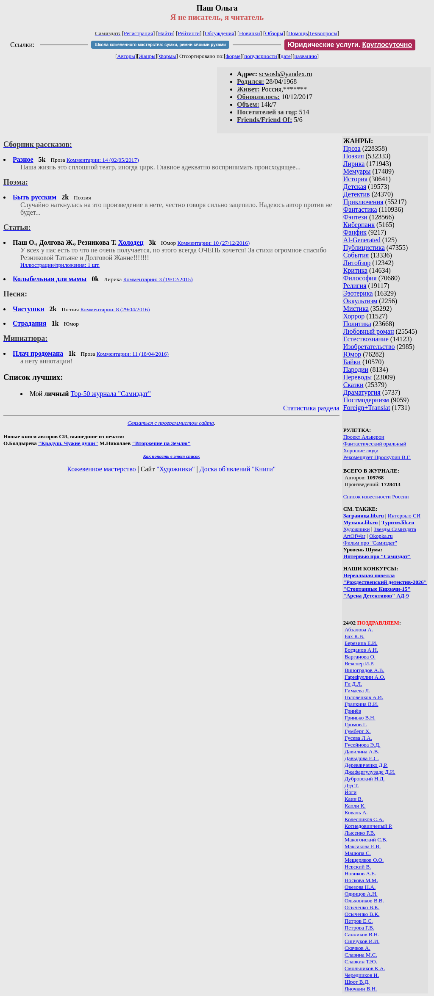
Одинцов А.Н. (361, 894)
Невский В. (358, 866)
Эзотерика (358, 293)
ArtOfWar (354, 536)
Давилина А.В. (362, 751)
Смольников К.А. (365, 968)
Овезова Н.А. (360, 887)
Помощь (298, 33)
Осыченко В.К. (362, 907)
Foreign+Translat (366, 407)
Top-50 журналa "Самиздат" (111, 393)
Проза (352, 148)
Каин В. (354, 799)
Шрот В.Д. (357, 982)
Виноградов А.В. (364, 670)
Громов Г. (356, 724)
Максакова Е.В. (363, 846)
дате (286, 56)
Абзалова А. (359, 629)
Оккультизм (360, 300)
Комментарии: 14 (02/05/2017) (103, 160)
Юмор (352, 354)
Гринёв (353, 711)
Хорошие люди (360, 450)
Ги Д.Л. (353, 684)
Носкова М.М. (361, 880)
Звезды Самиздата (395, 529)
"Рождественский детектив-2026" (385, 582)
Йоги (350, 792)
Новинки (249, 33)
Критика (355, 270)
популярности (260, 56)
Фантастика (360, 209)
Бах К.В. (354, 636)
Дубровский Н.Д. (365, 778)
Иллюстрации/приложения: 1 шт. (60, 265)
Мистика (356, 308)
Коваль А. (356, 812)
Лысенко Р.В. (360, 833)
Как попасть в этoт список (171, 456)
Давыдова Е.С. (362, 758)
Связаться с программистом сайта (171, 423)
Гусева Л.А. (358, 738)
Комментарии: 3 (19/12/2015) (158, 279)
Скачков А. (357, 948)
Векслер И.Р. (359, 663)
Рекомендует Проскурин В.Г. (377, 457)
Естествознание (366, 339)
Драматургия (362, 392)
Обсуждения (219, 33)
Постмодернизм (366, 400)
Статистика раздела (311, 408)
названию (306, 56)
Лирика (354, 163)
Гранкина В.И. (361, 704)
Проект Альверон (363, 437)
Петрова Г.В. (359, 927)
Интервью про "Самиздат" (377, 556)
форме (232, 56)
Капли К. (355, 805)
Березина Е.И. (361, 643)
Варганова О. (360, 656)
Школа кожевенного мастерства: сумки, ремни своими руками (160, 44)
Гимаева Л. (357, 690)
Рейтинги (189, 33)
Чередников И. (362, 975)
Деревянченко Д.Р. (366, 765)
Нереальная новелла (369, 575)
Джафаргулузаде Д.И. (370, 772)
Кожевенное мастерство (101, 469)
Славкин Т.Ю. (361, 961)
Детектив (356, 194)
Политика (357, 323)
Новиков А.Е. (360, 873)
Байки (352, 361)
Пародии (355, 369)
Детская (355, 186)
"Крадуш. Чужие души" (68, 443)
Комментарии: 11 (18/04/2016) (133, 354)
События (356, 255)
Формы (167, 56)
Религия (355, 285)
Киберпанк (359, 224)
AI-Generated (362, 239)
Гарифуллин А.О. (365, 677)
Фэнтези (355, 217)
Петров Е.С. (359, 921)
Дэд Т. (352, 785)
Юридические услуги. (350, 44)
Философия (360, 278)
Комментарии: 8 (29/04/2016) (115, 309)
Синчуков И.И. (362, 941)
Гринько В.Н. (360, 717)
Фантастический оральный (374, 443)
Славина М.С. (361, 955)
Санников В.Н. (362, 934)
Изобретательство (369, 346)
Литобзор (357, 262)
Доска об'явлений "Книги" (238, 469)
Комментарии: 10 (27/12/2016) (213, 243)
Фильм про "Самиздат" (370, 543)
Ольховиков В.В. (364, 900)
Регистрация (138, 33)
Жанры (147, 56)
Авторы (126, 56)
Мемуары (357, 171)
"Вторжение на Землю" (161, 443)
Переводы (357, 377)
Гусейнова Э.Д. (363, 744)
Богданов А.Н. (361, 650)
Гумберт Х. (358, 731)
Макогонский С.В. (366, 839)
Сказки (353, 384)
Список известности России (376, 496)
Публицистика (364, 247)
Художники (356, 529)
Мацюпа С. (358, 853)
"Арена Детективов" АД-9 (376, 595)
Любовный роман (368, 331)
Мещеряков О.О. (364, 860)
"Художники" (175, 469)
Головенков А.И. (364, 697)
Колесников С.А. (364, 819)
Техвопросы (323, 33)
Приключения (363, 201)
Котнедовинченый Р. (368, 826)
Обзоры (274, 33)
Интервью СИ (404, 515)
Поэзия (353, 156)
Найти (165, 33)
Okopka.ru (380, 536)
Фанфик (355, 232)
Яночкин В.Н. (361, 988)
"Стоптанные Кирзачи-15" (377, 589)
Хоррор (354, 316)
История (355, 179)
